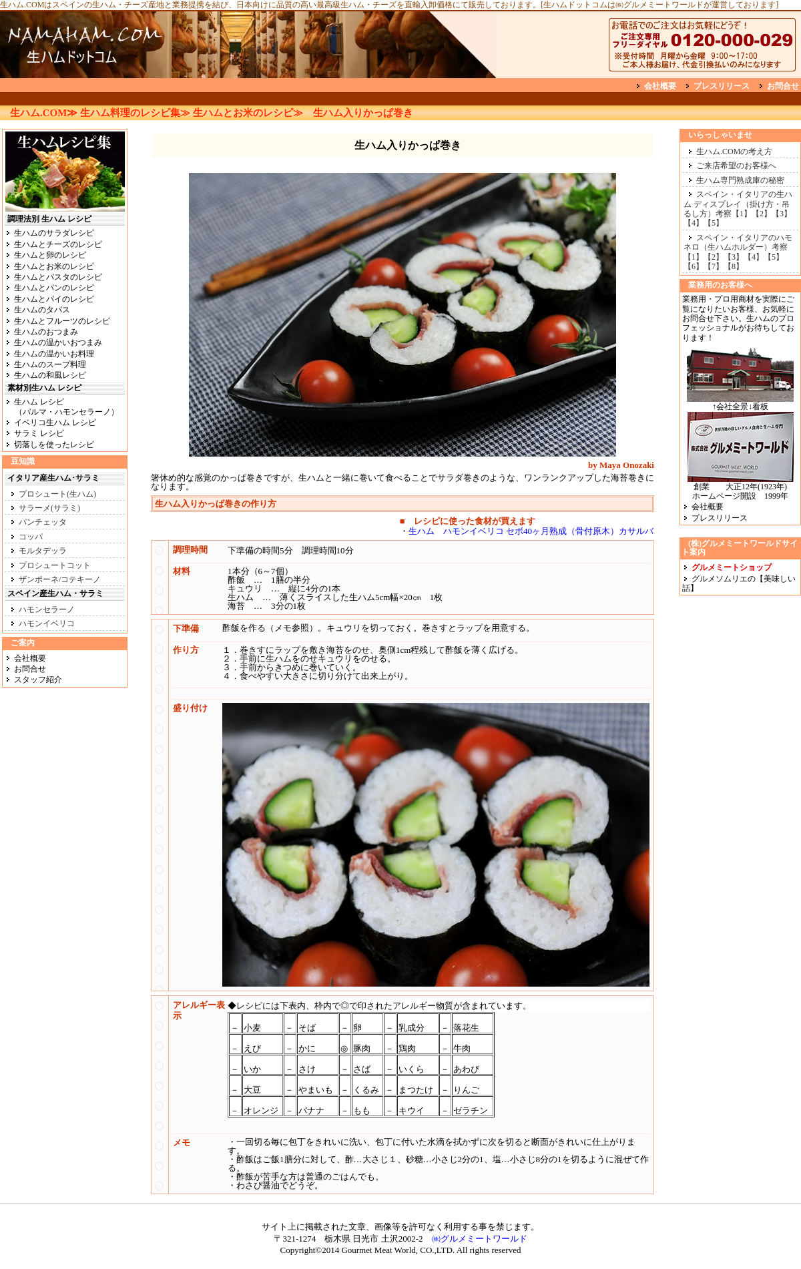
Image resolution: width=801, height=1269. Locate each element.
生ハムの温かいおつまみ (58, 342)
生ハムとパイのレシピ (54, 299)
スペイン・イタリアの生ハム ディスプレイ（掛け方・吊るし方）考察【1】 (738, 204)
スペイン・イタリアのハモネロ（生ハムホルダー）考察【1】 (738, 247)
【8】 (734, 266)
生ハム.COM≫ (43, 112)
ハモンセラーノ (47, 609)
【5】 (714, 223)
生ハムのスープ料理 (50, 364)
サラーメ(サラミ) (49, 508)
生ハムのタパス (42, 309)
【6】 (694, 266)
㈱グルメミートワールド (479, 1239)
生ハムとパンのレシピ (54, 287)
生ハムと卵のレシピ (50, 255)
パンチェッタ (43, 522)
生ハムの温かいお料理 (54, 353)
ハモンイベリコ (47, 623)
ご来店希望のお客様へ (736, 165)
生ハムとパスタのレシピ (58, 277)
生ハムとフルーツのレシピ (62, 321)
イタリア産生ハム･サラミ (53, 478)
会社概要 (660, 86)
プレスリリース (722, 86)
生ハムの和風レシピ (50, 375)
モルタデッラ (43, 550)
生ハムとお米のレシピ (54, 266)
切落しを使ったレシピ (54, 444)
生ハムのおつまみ (46, 331)
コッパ (31, 536)
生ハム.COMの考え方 (734, 151)
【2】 (762, 213)
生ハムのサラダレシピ (54, 233)
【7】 (714, 266)
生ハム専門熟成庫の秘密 (740, 180)
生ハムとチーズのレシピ (58, 244)
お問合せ (783, 86)
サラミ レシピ (39, 433)
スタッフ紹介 (38, 679)
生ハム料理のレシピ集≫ (135, 112)
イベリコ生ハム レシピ (55, 422)
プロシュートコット (55, 565)
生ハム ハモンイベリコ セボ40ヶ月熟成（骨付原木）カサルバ (531, 531)
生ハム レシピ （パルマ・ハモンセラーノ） (62, 406)
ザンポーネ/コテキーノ (60, 579)
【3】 (782, 213)
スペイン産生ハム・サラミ (55, 593)
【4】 (694, 223)
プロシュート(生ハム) (57, 494)
